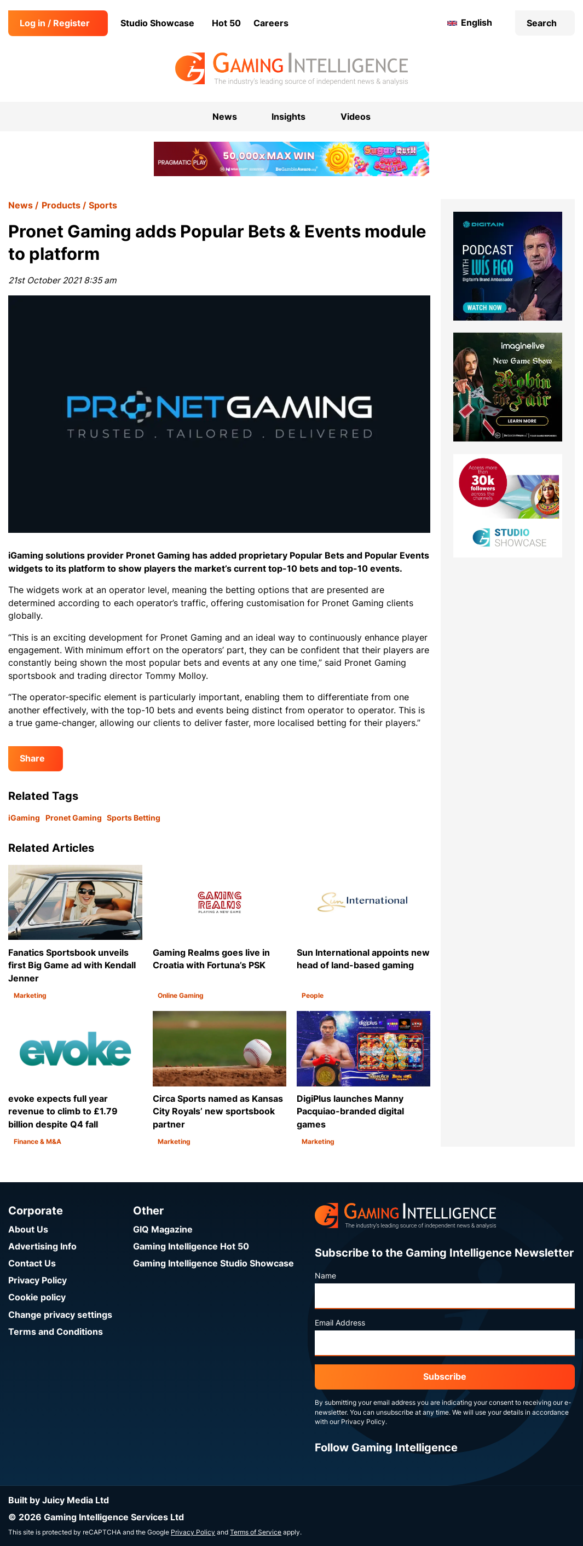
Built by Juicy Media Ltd (58, 1500)
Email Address (340, 1322)
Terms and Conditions (55, 1332)
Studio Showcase (157, 23)
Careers (270, 23)
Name (325, 1275)
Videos (355, 117)
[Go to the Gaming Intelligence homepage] (291, 69)
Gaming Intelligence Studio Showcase (213, 1263)
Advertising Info (42, 1246)
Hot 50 (226, 23)
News (20, 205)
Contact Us (32, 1263)
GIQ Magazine (163, 1229)
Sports (103, 205)
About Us (28, 1229)
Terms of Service (255, 1532)
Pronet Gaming (73, 817)
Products (61, 205)
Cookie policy (37, 1297)
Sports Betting (133, 817)
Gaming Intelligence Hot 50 (191, 1246)
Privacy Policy (37, 1280)
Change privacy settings (60, 1315)
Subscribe (444, 1376)
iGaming (24, 817)
